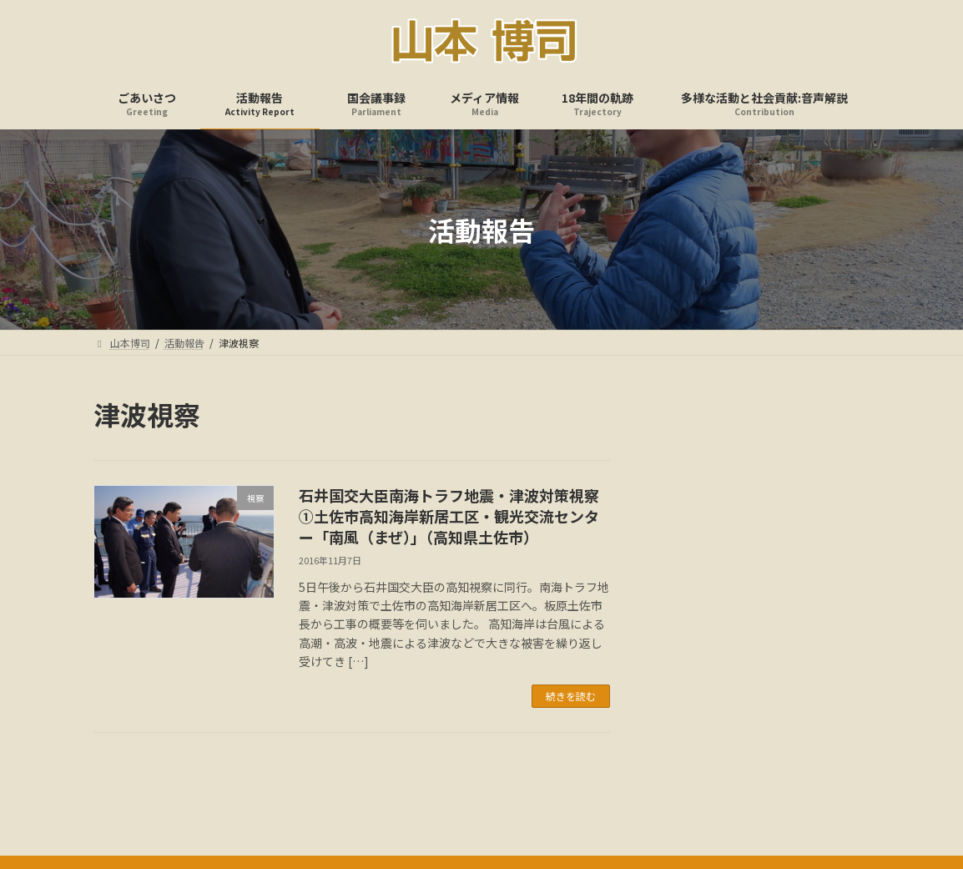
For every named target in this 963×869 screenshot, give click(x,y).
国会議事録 (378, 795)
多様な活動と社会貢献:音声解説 (695, 795)
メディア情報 (466, 795)
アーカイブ (686, 498)
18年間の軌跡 (560, 795)
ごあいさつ (221, 795)
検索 (831, 414)
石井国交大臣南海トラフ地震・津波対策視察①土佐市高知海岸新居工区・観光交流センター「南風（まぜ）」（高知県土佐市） (449, 516)
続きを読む (571, 696)
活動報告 (300, 795)
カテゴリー (686, 625)
